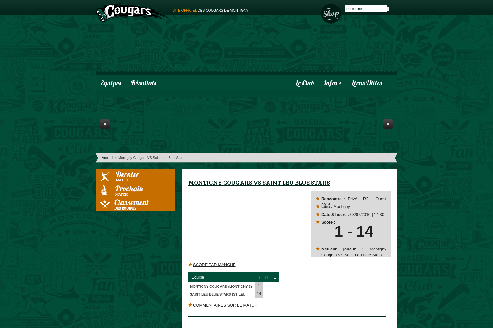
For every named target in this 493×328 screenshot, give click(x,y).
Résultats (143, 83)
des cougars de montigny (211, 10)
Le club (304, 83)
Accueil (107, 158)
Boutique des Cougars (331, 13)
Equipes (110, 83)
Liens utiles (366, 83)
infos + (333, 83)
